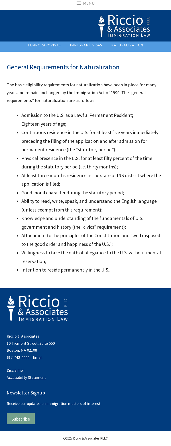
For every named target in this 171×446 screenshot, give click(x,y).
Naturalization (127, 45)
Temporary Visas (44, 45)
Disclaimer (15, 370)
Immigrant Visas (86, 45)
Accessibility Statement (26, 377)
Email (37, 357)
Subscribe (21, 419)
